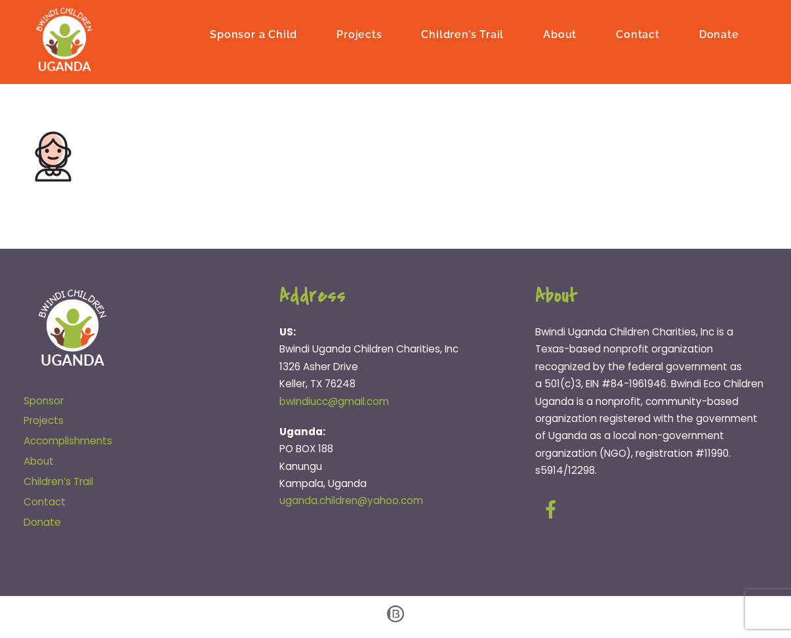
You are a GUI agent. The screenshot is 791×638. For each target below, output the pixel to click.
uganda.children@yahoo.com (351, 500)
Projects (359, 34)
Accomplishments (68, 441)
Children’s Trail (462, 34)
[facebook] (553, 510)
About (560, 34)
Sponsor (44, 401)
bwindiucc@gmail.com (334, 401)
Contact (638, 34)
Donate (719, 34)
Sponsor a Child (253, 34)
